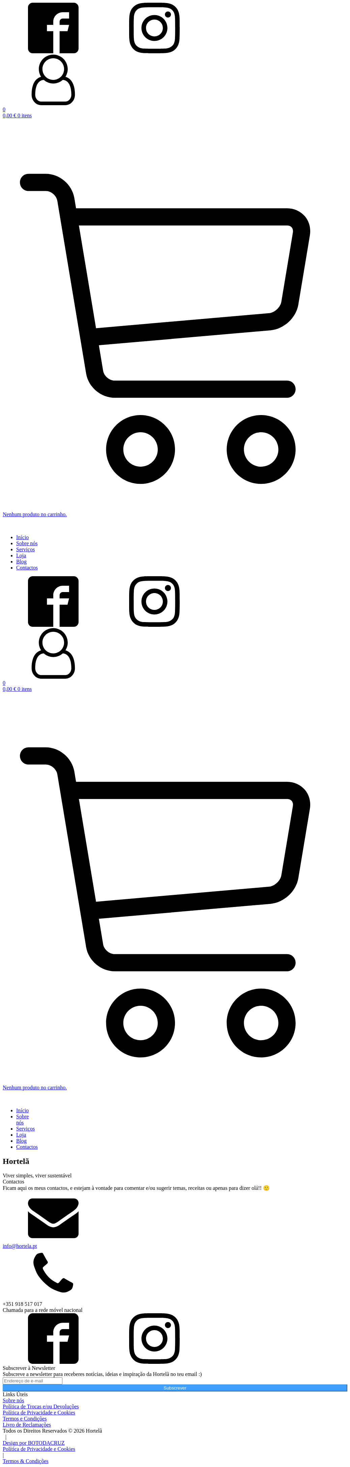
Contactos (27, 567)
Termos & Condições (26, 1461)
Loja (21, 555)
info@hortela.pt (20, 1246)
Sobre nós (27, 543)
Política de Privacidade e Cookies (39, 1449)
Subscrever (175, 1387)
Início (22, 537)
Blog (21, 561)
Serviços (25, 549)
